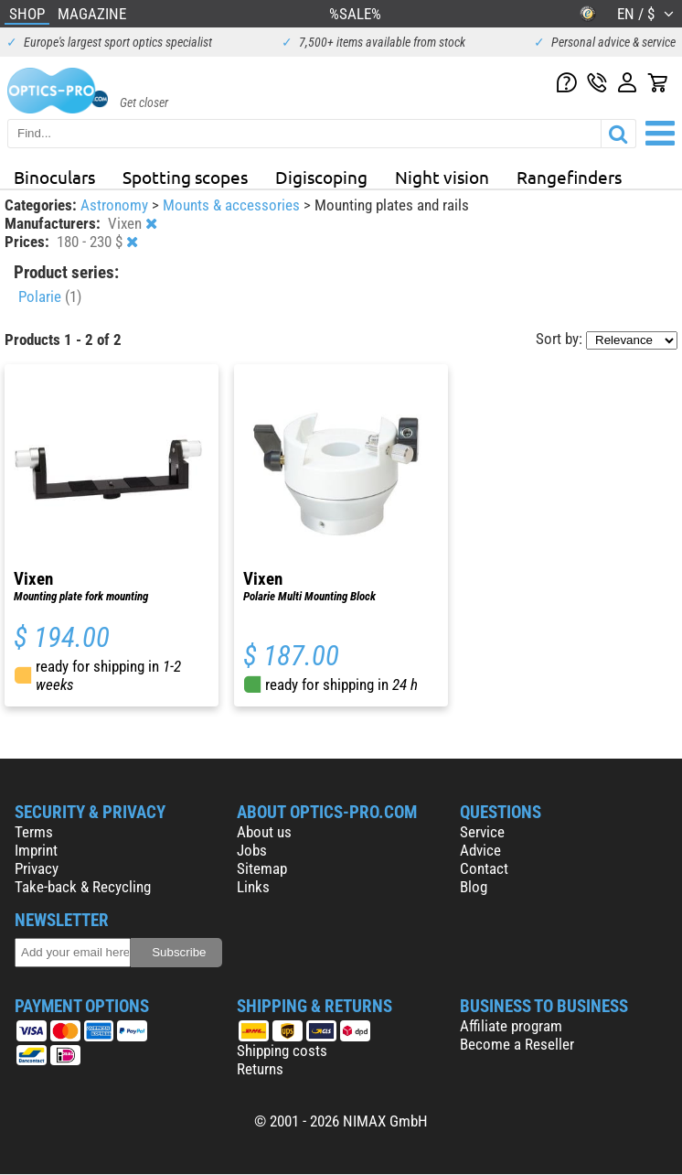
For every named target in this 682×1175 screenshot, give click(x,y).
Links (253, 887)
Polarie (49, 296)
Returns (260, 1069)
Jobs (252, 850)
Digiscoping (321, 177)
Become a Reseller (517, 1044)
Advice (480, 850)
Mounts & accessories (233, 205)
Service (482, 832)
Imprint (36, 850)
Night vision (442, 177)
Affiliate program (511, 1026)
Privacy (37, 868)
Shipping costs (282, 1050)
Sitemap (262, 868)
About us (264, 832)
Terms (34, 832)
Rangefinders (569, 177)
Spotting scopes (185, 177)
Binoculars (54, 177)
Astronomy (116, 205)
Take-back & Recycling (83, 887)
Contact (484, 868)
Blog (473, 887)
